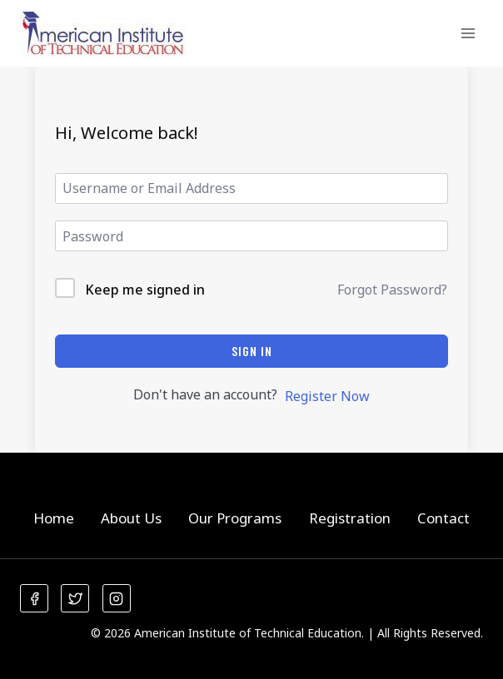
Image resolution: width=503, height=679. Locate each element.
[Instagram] (116, 598)
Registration (350, 518)
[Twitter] (75, 598)
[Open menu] (467, 33)
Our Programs (234, 518)
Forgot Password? (392, 289)
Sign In (252, 351)
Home (53, 518)
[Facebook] (34, 598)
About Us (131, 518)
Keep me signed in (145, 289)
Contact (443, 518)
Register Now (327, 396)
